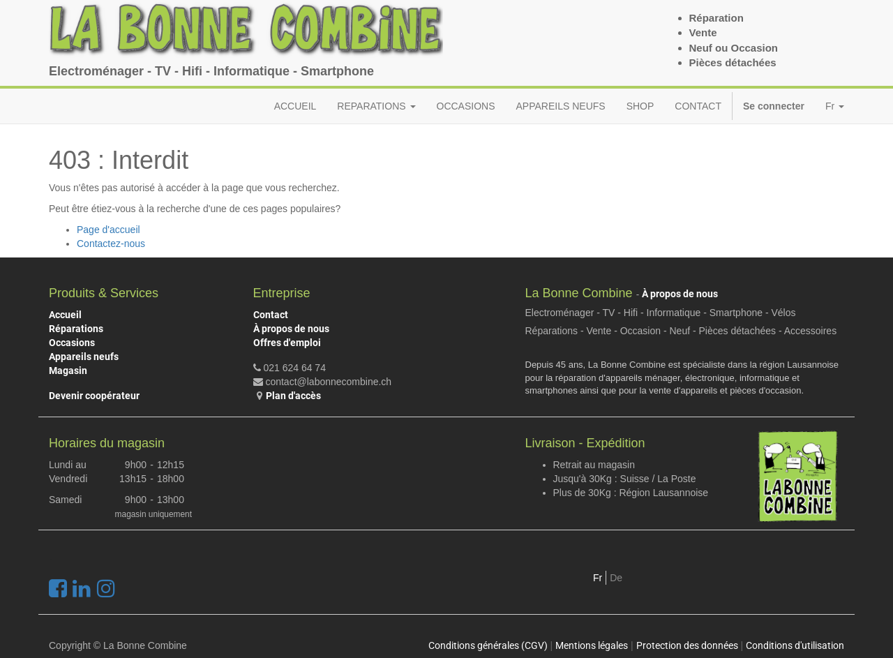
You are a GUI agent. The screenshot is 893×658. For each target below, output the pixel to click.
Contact (270, 314)
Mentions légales (591, 645)
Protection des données (687, 645)
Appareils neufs (84, 356)
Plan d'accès (293, 395)
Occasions (72, 342)
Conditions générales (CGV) (488, 645)
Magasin (68, 370)
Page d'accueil (108, 229)
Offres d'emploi (287, 342)
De (616, 577)
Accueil (65, 314)
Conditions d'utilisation (795, 645)
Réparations (76, 328)
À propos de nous (291, 328)
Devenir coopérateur (94, 395)
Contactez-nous (111, 243)
